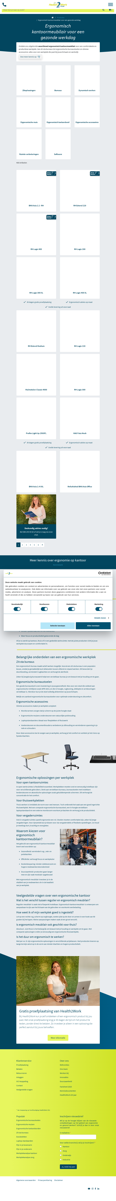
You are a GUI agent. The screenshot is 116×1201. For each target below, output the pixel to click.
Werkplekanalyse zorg (25, 1157)
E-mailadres (65, 1132)
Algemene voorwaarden (26, 1180)
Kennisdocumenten (68, 1091)
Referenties (64, 1065)
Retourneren (21, 1073)
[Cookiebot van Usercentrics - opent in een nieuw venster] (100, 573)
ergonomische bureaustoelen (44, 696)
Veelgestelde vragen (24, 1089)
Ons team (64, 1069)
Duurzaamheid (66, 1081)
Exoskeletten (21, 1136)
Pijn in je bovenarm (24, 1145)
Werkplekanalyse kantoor (26, 1153)
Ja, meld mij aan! (68, 1167)
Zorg (65, 1151)
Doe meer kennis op (28, 56)
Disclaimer (58, 1180)
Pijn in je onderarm (24, 1149)
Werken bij (64, 1073)
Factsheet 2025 (66, 1086)
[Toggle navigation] (110, 5)
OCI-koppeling (22, 1081)
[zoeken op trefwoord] (51, 9)
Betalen (19, 1069)
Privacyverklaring (45, 1180)
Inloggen (19, 1077)
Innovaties (64, 1077)
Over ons (64, 1060)
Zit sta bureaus (22, 1132)
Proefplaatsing (22, 1065)
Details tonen (100, 618)
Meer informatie (58, 1037)
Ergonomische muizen (25, 1124)
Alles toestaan (93, 626)
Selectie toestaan (57, 626)
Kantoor (66, 1146)
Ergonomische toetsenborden (28, 1128)
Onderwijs (67, 1155)
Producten (60, 17)
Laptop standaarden (24, 1141)
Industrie (66, 1159)
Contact (19, 1085)
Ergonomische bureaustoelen (28, 1120)
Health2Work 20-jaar (68, 1095)
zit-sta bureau (76, 666)
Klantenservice (23, 1060)
